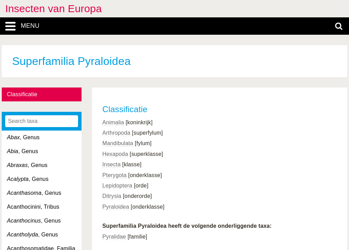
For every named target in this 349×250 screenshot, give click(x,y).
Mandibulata (117, 143)
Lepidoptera (117, 186)
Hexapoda (115, 154)
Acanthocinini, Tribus (33, 207)
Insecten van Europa (53, 8)
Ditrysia (111, 196)
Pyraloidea (115, 207)
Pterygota (114, 175)
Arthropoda (116, 133)
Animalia (113, 122)
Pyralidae (114, 237)
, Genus (23, 137)
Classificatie (22, 94)
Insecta (111, 164)
